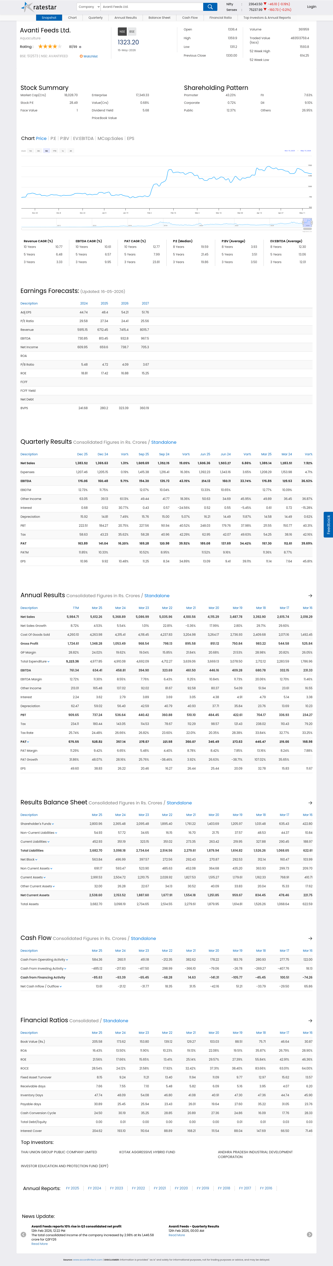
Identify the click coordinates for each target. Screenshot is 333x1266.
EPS (130, 138)
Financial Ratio (221, 17)
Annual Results (126, 17)
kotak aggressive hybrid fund (147, 1152)
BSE (132, 31)
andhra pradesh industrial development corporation (255, 1154)
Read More (39, 1244)
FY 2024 (94, 1188)
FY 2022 (138, 1188)
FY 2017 (245, 1188)
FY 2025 (72, 1188)
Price (41, 138)
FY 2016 (266, 1188)
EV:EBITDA (83, 138)
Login (311, 6)
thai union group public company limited (59, 1152)
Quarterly (95, 17)
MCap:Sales (110, 138)
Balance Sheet (159, 17)
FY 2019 (203, 1188)
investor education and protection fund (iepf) (64, 1165)
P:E (53, 138)
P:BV (64, 138)
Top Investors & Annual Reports (267, 17)
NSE (122, 31)
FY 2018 (224, 1188)
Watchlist (90, 56)
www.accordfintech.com (87, 1259)
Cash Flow (190, 17)
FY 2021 (160, 1188)
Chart (72, 17)
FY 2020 (181, 1188)
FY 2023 (116, 1188)
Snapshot (49, 17)
